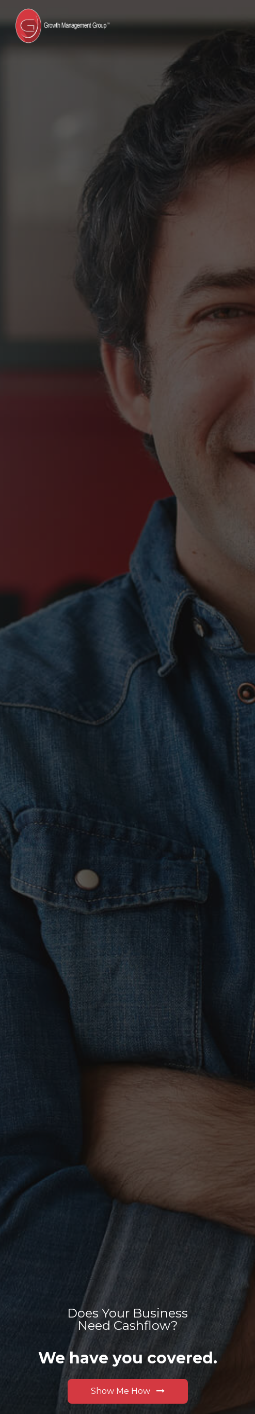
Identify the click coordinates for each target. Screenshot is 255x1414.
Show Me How (128, 1391)
